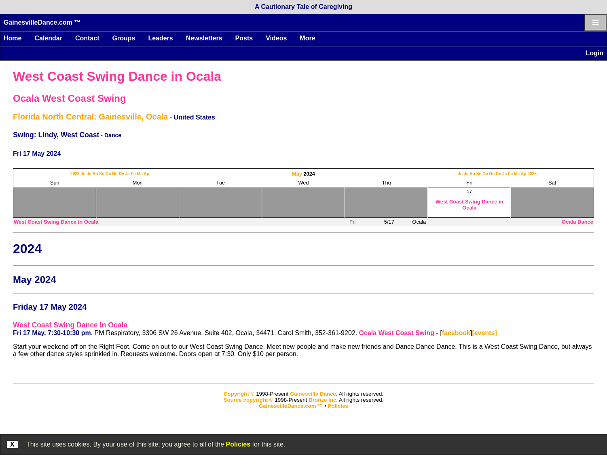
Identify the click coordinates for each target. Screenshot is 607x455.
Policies (238, 444)
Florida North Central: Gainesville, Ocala (90, 116)
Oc (108, 174)
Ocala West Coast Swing (69, 98)
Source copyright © (248, 400)
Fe (133, 174)
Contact (87, 38)
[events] (484, 332)
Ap (146, 174)
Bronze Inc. (323, 400)
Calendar (48, 38)
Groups (123, 38)
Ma (140, 174)
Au (95, 174)
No (115, 174)
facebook (456, 332)
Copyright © (239, 394)
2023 (75, 174)
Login (594, 53)
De (121, 174)
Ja (127, 174)
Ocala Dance (577, 222)
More (307, 38)
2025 (532, 174)
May (297, 174)
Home (12, 38)
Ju (83, 174)
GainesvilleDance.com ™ (42, 22)
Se (101, 174)
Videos (276, 38)
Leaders (160, 38)
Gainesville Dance (313, 394)
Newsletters (204, 38)
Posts (244, 38)
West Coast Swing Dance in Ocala (117, 76)
